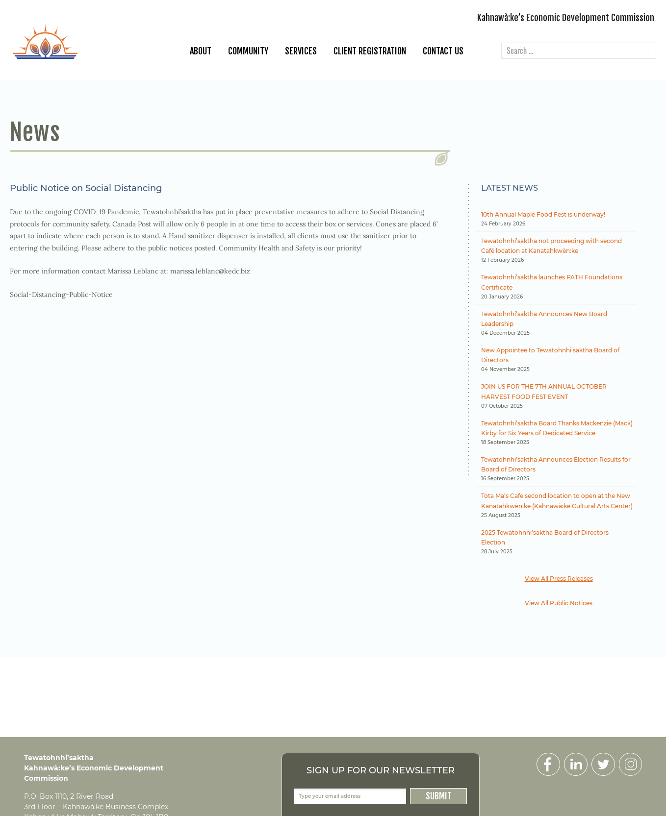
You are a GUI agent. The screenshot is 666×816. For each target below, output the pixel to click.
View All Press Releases (559, 578)
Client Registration (369, 51)
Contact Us (443, 51)
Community (248, 51)
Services (301, 51)
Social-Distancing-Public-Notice (61, 294)
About (200, 51)
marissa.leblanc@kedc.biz (210, 271)
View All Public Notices (558, 603)
